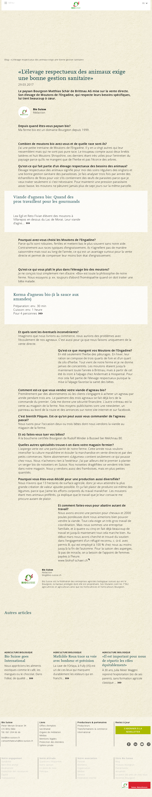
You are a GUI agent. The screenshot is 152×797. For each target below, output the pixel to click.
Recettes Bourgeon (125, 777)
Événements (121, 768)
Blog (6, 59)
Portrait (81, 761)
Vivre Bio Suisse (124, 758)
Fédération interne (86, 777)
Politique (43, 771)
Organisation (83, 768)
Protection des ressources (14, 771)
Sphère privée (46, 745)
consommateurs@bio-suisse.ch (17, 740)
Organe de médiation (50, 732)
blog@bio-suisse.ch (51, 575)
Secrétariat (45, 728)
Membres (82, 764)
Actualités (120, 771)
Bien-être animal (9, 764)
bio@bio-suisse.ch (10, 737)
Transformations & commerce (92, 728)
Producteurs (83, 725)
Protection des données (51, 742)
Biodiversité (7, 768)
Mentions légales (48, 738)
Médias (43, 735)
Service (81, 774)
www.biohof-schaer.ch (73, 560)
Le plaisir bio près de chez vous (131, 774)
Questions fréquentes (50, 761)
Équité (4, 774)
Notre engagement (11, 758)
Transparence (8, 777)
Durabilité (6, 761)
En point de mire (47, 768)
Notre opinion (46, 764)
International (83, 732)
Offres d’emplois (47, 725)
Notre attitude (47, 758)
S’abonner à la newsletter (133, 730)
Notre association (87, 758)
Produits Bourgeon (124, 764)
